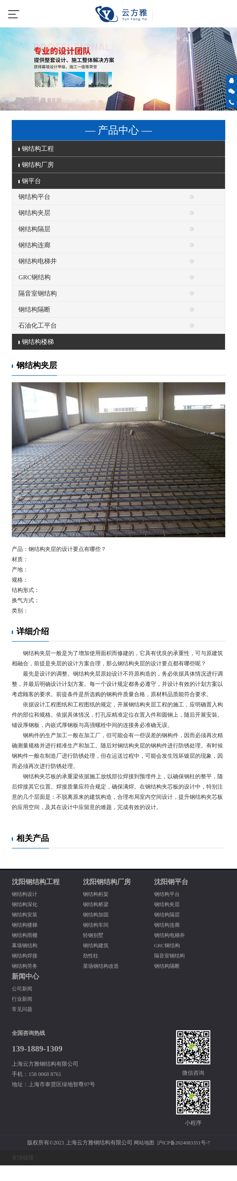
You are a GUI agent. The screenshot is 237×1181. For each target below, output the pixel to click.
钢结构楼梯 (37, 357)
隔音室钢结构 (39, 305)
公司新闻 (23, 1004)
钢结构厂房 (37, 166)
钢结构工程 (37, 149)
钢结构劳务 (26, 982)
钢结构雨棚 (26, 951)
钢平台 (31, 184)
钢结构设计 (26, 910)
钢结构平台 (36, 201)
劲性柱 (91, 971)
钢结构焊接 (26, 971)
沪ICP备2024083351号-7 (184, 1158)
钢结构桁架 (97, 910)
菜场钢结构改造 (102, 982)
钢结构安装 (26, 930)
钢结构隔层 (36, 236)
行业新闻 (23, 1015)
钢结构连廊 (36, 253)
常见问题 (23, 1025)
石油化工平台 (39, 339)
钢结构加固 (97, 930)
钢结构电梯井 (39, 270)
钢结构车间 (97, 941)
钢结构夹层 (36, 218)
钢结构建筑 (97, 961)
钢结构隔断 (36, 322)
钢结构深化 (26, 920)
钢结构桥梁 (97, 920)
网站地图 (142, 1158)
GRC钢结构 (36, 288)
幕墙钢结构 (26, 961)
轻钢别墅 (94, 951)
